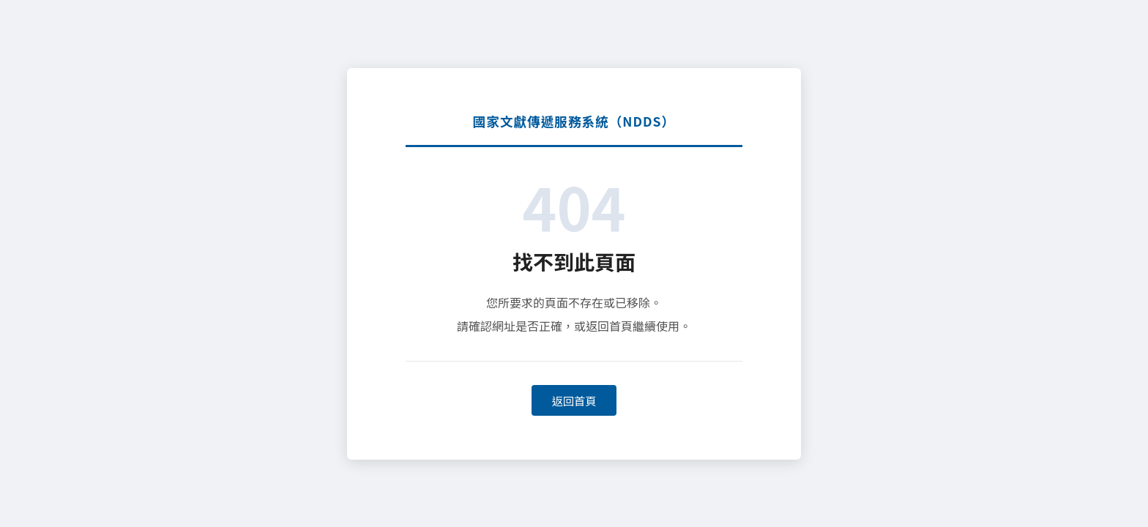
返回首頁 (574, 400)
